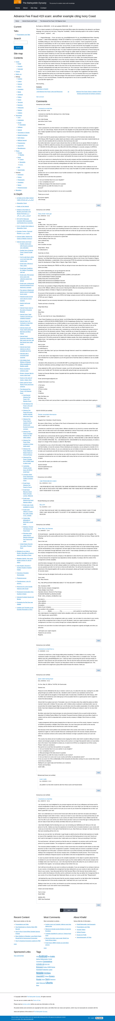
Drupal (19, 122)
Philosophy (21, 107)
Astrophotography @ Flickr (84, 937)
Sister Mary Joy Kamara (45, 528)
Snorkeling (20, 182)
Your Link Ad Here (19, 955)
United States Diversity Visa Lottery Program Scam (26, 546)
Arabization (21, 120)
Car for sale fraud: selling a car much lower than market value (27, 259)
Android (43, 956)
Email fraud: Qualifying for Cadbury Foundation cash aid (26, 270)
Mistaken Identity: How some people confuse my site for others (25, 560)
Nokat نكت (19, 74)
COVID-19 (40, 964)
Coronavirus (47, 961)
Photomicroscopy (22, 187)
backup (38, 959)
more (15, 944)
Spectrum (52, 979)
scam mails (43, 779)
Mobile (40, 972)
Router (38, 979)
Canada (20, 153)
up (68, 91)
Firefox (45, 967)
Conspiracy (39, 961)
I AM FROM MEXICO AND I (48, 481)
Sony (47, 979)
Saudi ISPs (21, 145)
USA (19, 167)
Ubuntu (49, 982)
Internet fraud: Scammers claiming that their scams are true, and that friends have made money (27, 340)
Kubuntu (45, 969)
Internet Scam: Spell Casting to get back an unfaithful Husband (26, 316)
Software (20, 127)
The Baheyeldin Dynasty (33, 996)
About (25, 8)
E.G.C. (21, 164)
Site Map (34, 8)
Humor (19, 99)
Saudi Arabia (21, 170)
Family (17, 61)
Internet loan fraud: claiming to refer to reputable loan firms (25, 349)
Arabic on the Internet (23, 206)
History (19, 86)
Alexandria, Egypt (22, 203)
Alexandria (22, 162)
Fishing (20, 177)
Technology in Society (42, 89)
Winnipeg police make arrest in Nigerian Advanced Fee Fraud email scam (28, 537)
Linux (19, 117)
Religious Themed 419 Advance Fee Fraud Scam (28, 528)
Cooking (20, 78)
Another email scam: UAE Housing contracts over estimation (26, 245)
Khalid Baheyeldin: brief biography (86, 924)
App (49, 956)
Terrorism (20, 102)
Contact (43, 8)
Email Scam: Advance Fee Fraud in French (27, 485)
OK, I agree (91, 1018)
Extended (20, 69)
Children (20, 113)
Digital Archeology (23, 135)
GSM (49, 967)
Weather (21, 155)
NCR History (21, 137)
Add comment (40, 96)
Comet (50, 959)
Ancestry (20, 66)
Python (47, 976)
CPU (46, 964)
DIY (49, 964)
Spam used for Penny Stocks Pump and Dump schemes (26, 384)
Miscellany (19, 190)
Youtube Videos (81, 929)
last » (74, 910)
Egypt (19, 157)
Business (20, 105)
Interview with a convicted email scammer (24, 355)
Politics (20, 97)
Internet (20, 130)
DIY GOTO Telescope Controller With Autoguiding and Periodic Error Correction (25, 221)
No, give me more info (27, 1019)
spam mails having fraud (45, 679)
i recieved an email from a (46, 649)
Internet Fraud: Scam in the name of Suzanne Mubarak (26, 310)
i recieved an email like (45, 108)
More (37, 985)
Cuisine (21, 159)
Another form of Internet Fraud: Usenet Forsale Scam (26, 252)
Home (17, 8)
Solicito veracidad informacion (47, 414)
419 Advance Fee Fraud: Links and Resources (49, 91)
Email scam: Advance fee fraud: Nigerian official (28, 500)
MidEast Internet (22, 140)
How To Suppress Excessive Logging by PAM (27, 941)
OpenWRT (40, 976)
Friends (18, 71)
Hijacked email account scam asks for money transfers (26, 298)
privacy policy (26, 1004)
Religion (20, 110)
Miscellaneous (21, 148)
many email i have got (45, 214)
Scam (43, 979)
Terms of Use (36, 1000)
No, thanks (99, 1018)
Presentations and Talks (23, 34)
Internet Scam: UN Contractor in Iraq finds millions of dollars (26, 323)
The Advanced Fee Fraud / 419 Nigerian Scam (53, 21)
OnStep (47, 973)
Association (22, 124)
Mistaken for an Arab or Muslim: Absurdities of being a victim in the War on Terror (25, 553)
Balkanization (44, 959)
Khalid (19, 63)
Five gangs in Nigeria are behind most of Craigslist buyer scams (27, 292)
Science (20, 84)
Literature (20, 94)
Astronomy (20, 174)
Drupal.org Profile (81, 935)
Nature (19, 185)
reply (98, 205)
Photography (21, 179)
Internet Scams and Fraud (29, 21)
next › (69, 910)
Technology (19, 115)
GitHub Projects (81, 932)
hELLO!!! (42, 505)
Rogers (52, 976)
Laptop (50, 969)
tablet (37, 983)
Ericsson (39, 967)
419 (37, 956)
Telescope (42, 983)
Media (19, 92)
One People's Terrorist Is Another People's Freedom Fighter (24, 567)
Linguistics (20, 89)
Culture (20, 81)
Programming (21, 143)
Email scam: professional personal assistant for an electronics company (27, 285)
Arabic (52, 956)
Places (17, 151)
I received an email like (45, 799)
